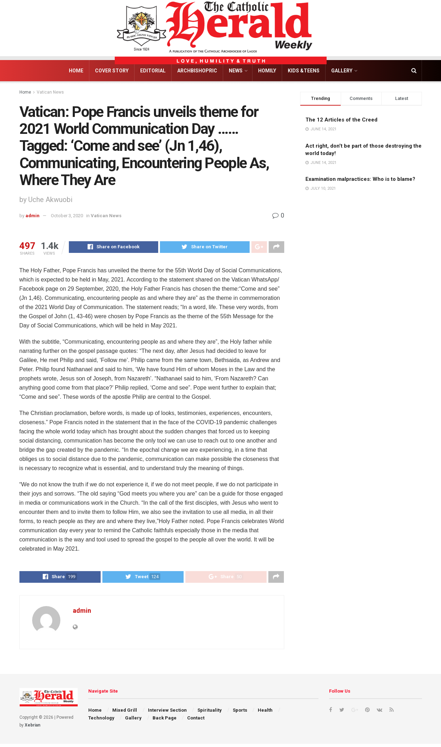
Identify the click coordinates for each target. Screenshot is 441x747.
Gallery (341, 70)
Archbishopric (197, 70)
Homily (267, 70)
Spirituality (209, 713)
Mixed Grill (124, 713)
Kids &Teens (304, 70)
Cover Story (112, 70)
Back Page (165, 721)
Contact (195, 721)
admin (32, 215)
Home (76, 70)
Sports (240, 713)
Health (265, 713)
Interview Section (167, 713)
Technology (101, 721)
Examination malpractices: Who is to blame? (360, 179)
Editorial (153, 70)
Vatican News (50, 92)
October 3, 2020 (67, 215)
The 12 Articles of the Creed (341, 120)
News (236, 70)
